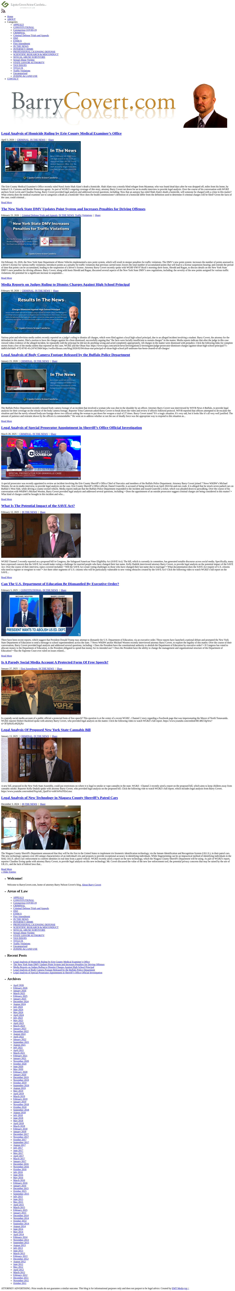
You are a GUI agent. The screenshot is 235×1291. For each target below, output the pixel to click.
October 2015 (20, 1191)
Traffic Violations (21, 70)
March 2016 (19, 1180)
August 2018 (19, 1112)
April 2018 (18, 1123)
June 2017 (18, 1150)
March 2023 (19, 1026)
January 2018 (19, 1131)
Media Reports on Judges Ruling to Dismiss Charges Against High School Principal (65, 284)
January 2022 (19, 1039)
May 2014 (18, 1231)
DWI (15, 38)
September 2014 (21, 1223)
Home (10, 16)
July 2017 (18, 1148)
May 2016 (18, 1177)
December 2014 (21, 1215)
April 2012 (18, 1269)
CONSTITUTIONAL (23, 27)
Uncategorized (20, 73)
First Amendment (21, 43)
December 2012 (21, 1259)
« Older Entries (8, 872)
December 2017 (21, 1134)
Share (51, 139)
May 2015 (18, 1202)
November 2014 (21, 1218)
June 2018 (18, 1118)
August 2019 (19, 1088)
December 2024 (21, 1001)
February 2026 (20, 988)
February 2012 (20, 1275)
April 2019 (18, 1093)
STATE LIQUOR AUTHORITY (29, 62)
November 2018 (21, 1104)
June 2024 (18, 1009)
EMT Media (178, 1288)
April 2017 (18, 1156)
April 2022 (18, 1036)
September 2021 (21, 1042)
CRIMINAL (19, 32)
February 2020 (20, 1072)
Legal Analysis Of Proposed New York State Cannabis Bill (46, 730)
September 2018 (21, 1110)
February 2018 (20, 1129)
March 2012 (19, 1272)
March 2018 (19, 1126)
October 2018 (20, 1107)
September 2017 (21, 1142)
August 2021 (19, 1045)
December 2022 (21, 1031)
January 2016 (19, 1185)
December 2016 (21, 1164)
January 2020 (19, 1074)
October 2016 (20, 1169)
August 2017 (19, 1145)
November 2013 (21, 1240)
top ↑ (186, 1288)
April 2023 (18, 1023)
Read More (6, 202)
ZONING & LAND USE (25, 76)
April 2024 (18, 1015)
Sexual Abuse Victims (23, 60)
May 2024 (18, 1012)
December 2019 (21, 1077)
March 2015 (19, 1207)
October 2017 (20, 1139)
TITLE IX (18, 68)
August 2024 (19, 1004)
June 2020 (18, 1066)
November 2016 (21, 1166)
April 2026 (18, 985)
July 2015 (18, 1196)
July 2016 (18, 1172)
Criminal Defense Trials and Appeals (31, 35)
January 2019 (19, 1101)
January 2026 (19, 990)
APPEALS (18, 24)
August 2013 (19, 1245)
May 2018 (18, 1120)
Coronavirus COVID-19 (25, 30)
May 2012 (18, 1267)
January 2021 (19, 1058)
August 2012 (19, 1261)
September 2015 (21, 1194)
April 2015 (18, 1204)
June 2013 (18, 1250)
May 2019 (18, 1091)
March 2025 (19, 993)
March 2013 (19, 1253)
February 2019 (20, 1099)
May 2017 (18, 1153)
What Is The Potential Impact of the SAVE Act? (38, 506)
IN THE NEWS (20, 46)
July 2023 (18, 1017)
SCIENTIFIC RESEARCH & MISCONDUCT (35, 54)
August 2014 (19, 1226)
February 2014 (20, 1237)
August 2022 (19, 1034)
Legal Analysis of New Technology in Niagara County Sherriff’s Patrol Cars (59, 798)
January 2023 (19, 1028)
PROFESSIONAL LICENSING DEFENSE (34, 51)
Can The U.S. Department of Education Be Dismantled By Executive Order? (60, 584)
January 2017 (19, 1161)
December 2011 (20, 1278)
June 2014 (18, 1229)
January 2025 (19, 999)
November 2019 (21, 1080)
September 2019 (21, 1085)
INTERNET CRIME (23, 49)
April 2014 (18, 1234)
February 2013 (20, 1256)
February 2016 (20, 1183)
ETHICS (17, 41)
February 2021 (20, 1055)
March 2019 (19, 1096)
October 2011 (19, 1283)
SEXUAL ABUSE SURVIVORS (29, 57)
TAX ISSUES (20, 65)
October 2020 (20, 1064)
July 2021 (18, 1047)
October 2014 (20, 1221)
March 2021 (19, 1053)
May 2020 (18, 1069)
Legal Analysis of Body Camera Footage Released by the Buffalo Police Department (65, 355)
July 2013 (18, 1248)
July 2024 (18, 1007)
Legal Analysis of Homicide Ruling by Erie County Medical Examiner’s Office (61, 133)
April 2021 (18, 1050)
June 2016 (18, 1175)
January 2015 (19, 1213)
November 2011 (21, 1280)
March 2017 (19, 1158)
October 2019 (20, 1083)
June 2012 (18, 1264)
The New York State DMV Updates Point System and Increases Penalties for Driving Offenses (73, 209)
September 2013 (21, 1242)
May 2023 (18, 1020)
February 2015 (20, 1210)
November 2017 (21, 1137)
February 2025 (20, 996)
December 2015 (21, 1188)
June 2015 (18, 1199)
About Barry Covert (91, 884)
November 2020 (21, 1061)
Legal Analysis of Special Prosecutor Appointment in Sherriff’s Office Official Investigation (71, 428)
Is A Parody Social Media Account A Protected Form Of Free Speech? (54, 662)
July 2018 (18, 1115)
